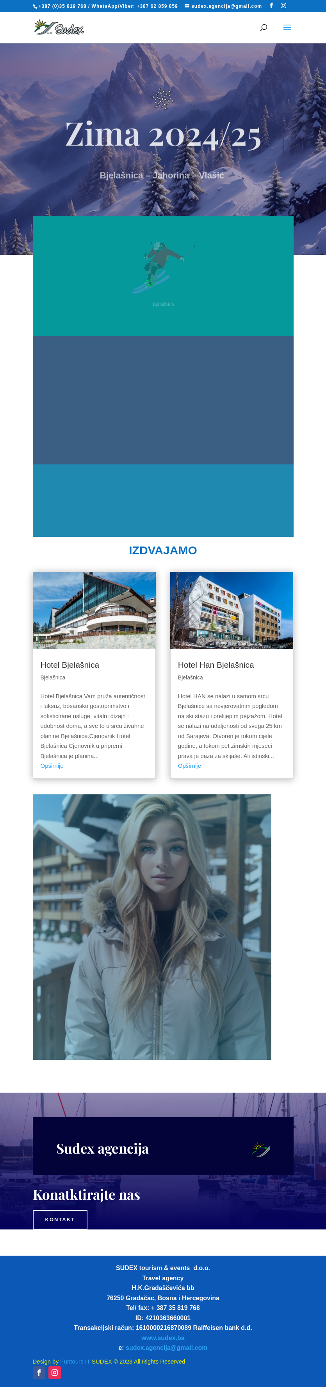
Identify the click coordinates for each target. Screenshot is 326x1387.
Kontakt (60, 1219)
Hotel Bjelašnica (70, 664)
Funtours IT (74, 1361)
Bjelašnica (53, 677)
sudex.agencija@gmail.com (166, 1347)
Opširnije (52, 765)
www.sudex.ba (163, 1338)
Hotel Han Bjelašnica (216, 664)
